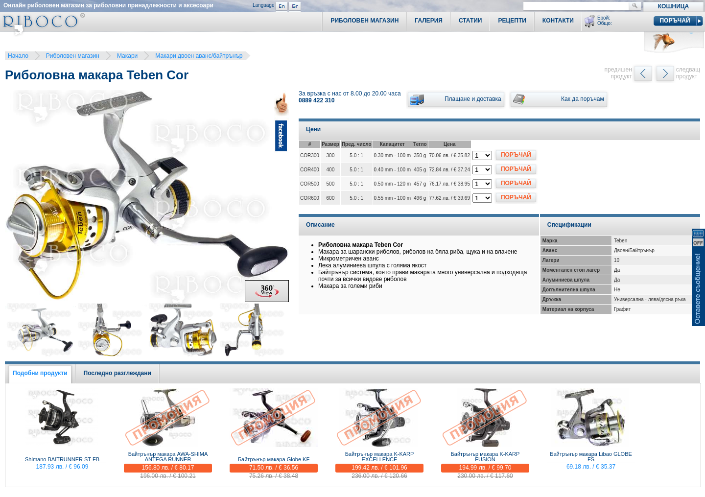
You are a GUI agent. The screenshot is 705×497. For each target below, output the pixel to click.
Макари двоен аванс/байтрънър (198, 55)
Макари (127, 55)
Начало (18, 55)
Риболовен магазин (72, 55)
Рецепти (512, 20)
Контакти (558, 20)
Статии (470, 20)
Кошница (673, 6)
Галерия (429, 20)
